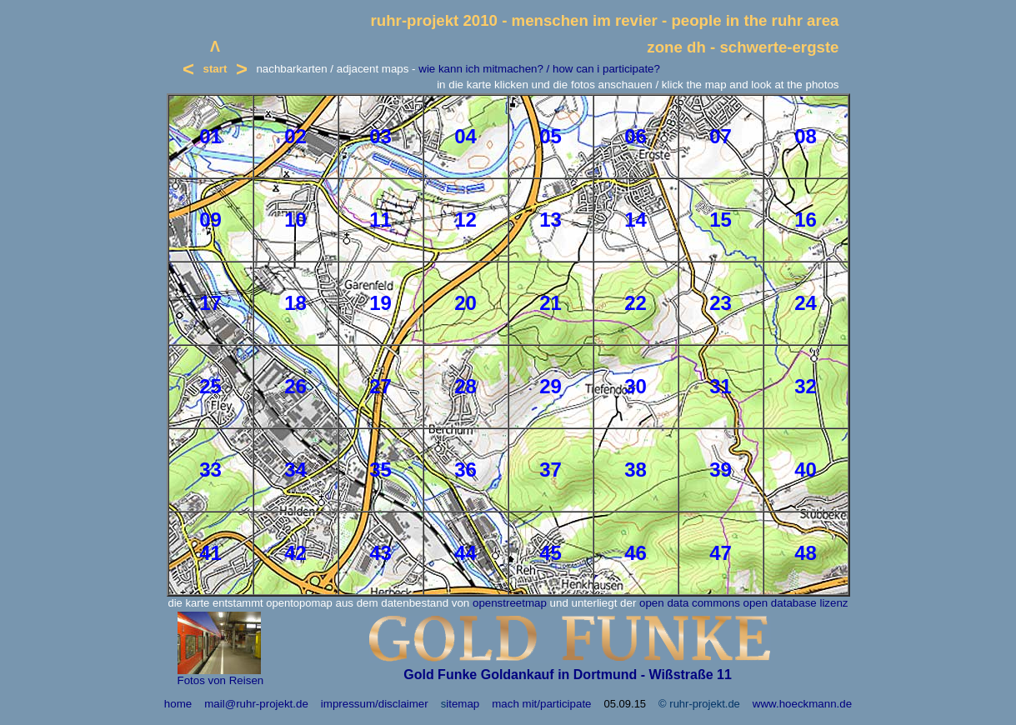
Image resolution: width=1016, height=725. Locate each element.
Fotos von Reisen (221, 680)
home (178, 704)
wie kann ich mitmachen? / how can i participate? (539, 68)
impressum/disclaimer (374, 704)
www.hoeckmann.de (802, 704)
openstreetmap (510, 603)
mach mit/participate (541, 704)
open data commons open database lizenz (743, 603)
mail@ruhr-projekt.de (256, 704)
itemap (462, 704)
